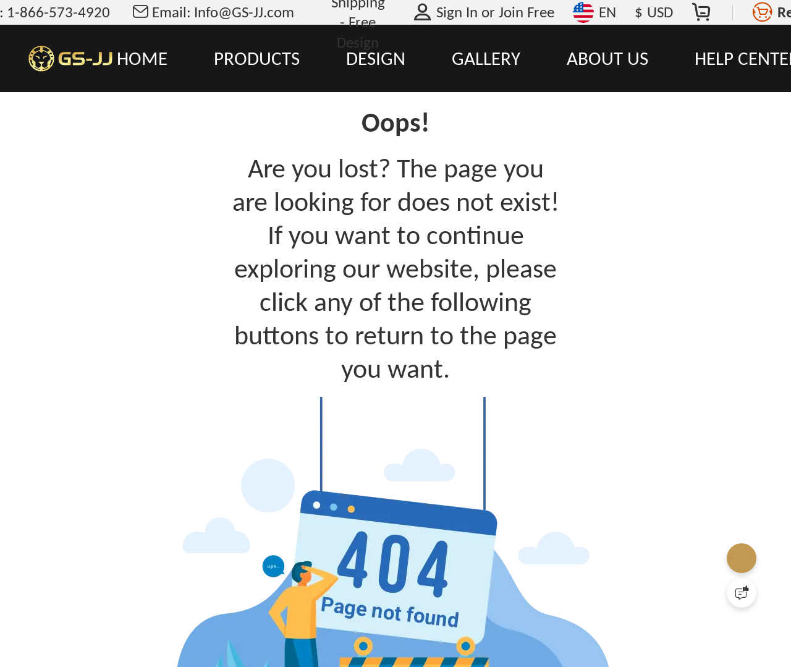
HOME (142, 58)
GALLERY (486, 58)
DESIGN (375, 58)
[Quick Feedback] (741, 593)
